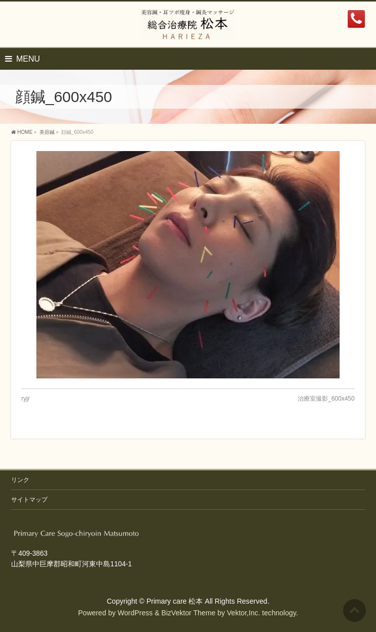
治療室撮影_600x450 (326, 398)
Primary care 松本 (175, 601)
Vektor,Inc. (243, 613)
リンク (20, 479)
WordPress (135, 613)
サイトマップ (29, 499)
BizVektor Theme (188, 613)
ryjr (25, 398)
